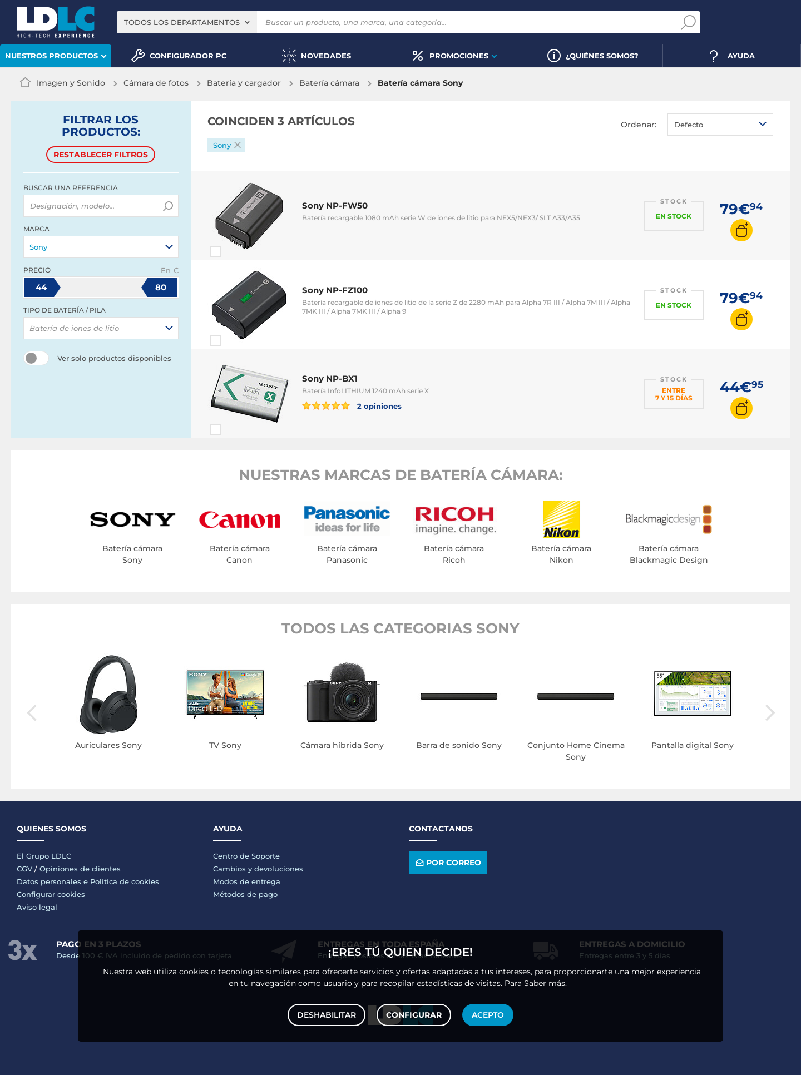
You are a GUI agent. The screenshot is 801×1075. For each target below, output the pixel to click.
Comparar (235, 252)
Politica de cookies (124, 881)
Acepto (488, 1015)
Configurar (414, 1015)
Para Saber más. (536, 983)
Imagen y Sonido (71, 83)
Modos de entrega (246, 881)
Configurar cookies (51, 894)
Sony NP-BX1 (330, 378)
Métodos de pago (245, 894)
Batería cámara (329, 83)
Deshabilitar (326, 1015)
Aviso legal (37, 907)
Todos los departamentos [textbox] (182, 22)
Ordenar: (638, 125)
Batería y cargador (244, 83)
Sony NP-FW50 (335, 205)
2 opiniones (352, 405)
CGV (24, 868)
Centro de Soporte (246, 855)
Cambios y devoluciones (258, 868)
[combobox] (187, 22)
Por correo (447, 862)
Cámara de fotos (156, 83)
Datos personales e (53, 881)
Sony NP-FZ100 (335, 290)
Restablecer (100, 155)
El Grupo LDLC (44, 855)
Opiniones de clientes (80, 868)
